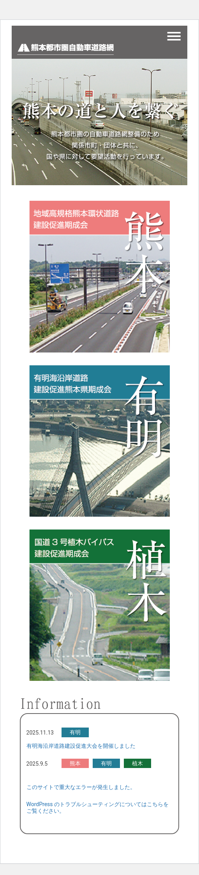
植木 (137, 763)
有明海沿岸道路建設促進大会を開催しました (81, 746)
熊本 (75, 763)
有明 (75, 732)
